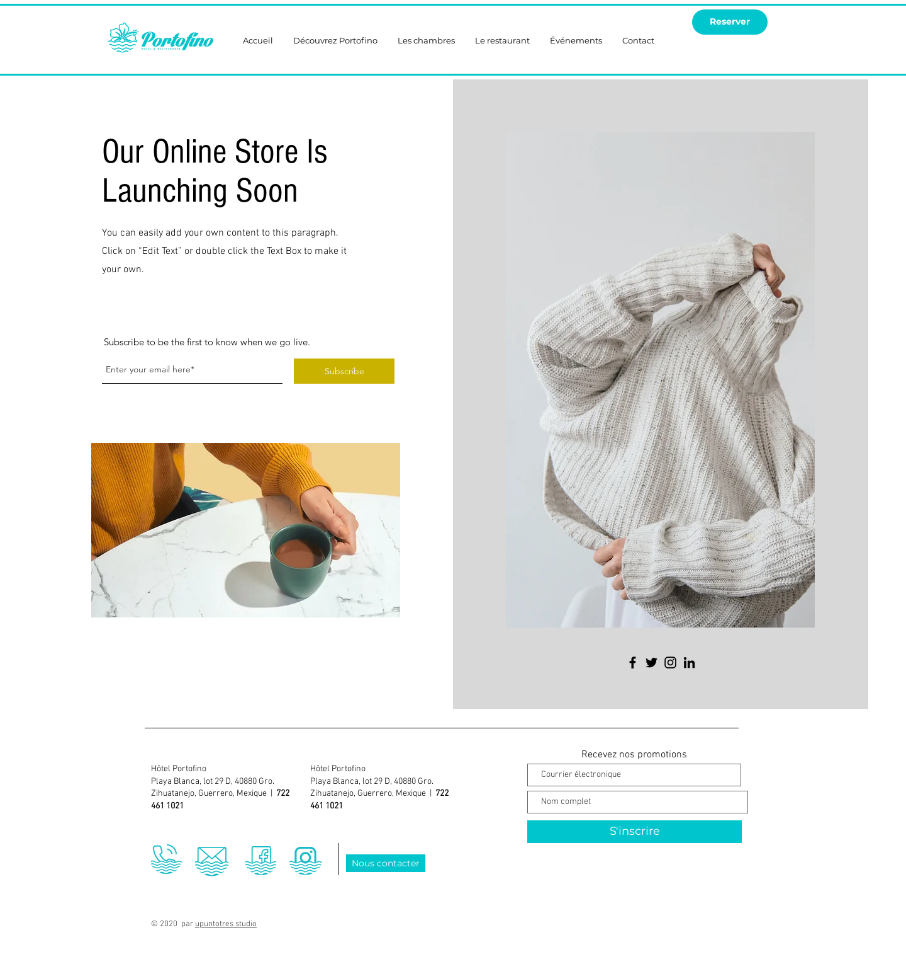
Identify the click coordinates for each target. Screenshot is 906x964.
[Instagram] (670, 662)
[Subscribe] (344, 371)
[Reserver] (730, 22)
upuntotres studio (226, 924)
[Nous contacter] (385, 863)
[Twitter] (651, 662)
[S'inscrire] (634, 831)
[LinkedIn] (689, 662)
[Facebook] (632, 662)
